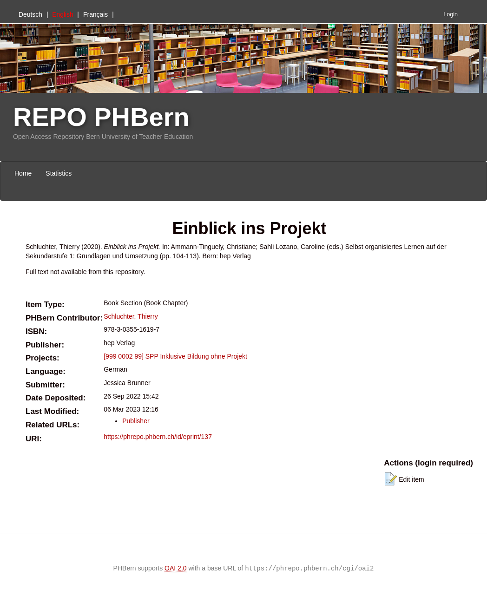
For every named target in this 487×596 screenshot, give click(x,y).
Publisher (135, 421)
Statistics (59, 173)
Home (23, 173)
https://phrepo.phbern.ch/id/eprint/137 (158, 436)
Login (450, 14)
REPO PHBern (101, 116)
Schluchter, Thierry (131, 316)
